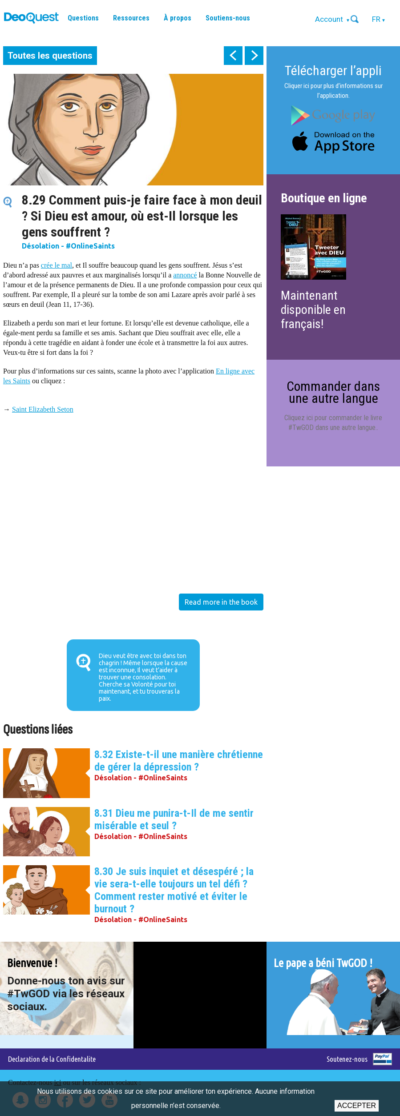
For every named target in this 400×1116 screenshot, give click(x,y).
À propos (177, 18)
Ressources (131, 18)
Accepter (356, 1105)
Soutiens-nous (228, 18)
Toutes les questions (50, 55)
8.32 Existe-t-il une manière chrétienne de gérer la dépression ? (178, 760)
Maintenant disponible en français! (313, 309)
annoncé (185, 275)
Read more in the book (221, 602)
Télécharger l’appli (333, 70)
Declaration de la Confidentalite (52, 1059)
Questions (83, 18)
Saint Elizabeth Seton (42, 409)
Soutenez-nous (347, 1059)
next (254, 55)
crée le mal (56, 265)
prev (233, 55)
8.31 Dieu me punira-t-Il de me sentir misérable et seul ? (174, 819)
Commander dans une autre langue (333, 391)
